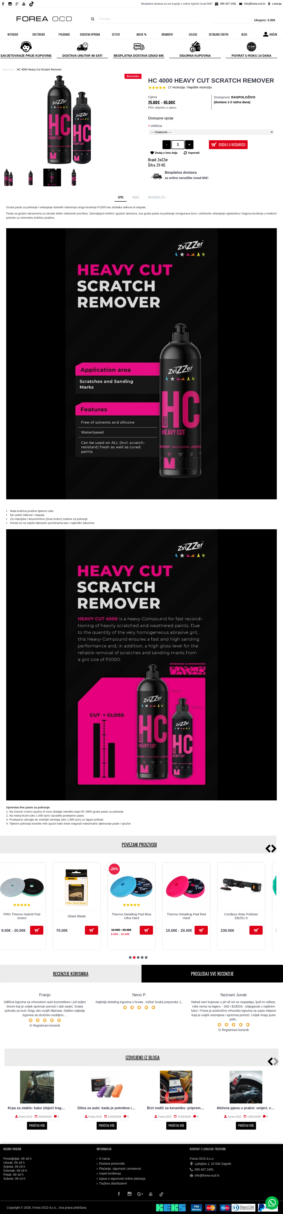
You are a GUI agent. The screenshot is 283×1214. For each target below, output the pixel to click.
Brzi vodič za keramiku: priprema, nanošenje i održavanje (176, 1108)
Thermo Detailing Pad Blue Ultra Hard (131, 916)
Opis (120, 197)
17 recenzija (176, 87)
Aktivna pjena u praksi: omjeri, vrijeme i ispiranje (246, 1108)
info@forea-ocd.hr (204, 1176)
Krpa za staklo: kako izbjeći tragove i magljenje (37, 1108)
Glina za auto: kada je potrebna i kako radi (106, 1108)
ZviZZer (163, 159)
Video (135, 197)
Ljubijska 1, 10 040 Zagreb (210, 1164)
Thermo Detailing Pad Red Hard (186, 916)
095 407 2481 (202, 1170)
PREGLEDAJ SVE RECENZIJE (212, 973)
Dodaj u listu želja (166, 152)
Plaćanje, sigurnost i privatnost (119, 1169)
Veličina (156, 126)
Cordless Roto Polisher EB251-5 (241, 916)
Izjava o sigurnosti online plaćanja (121, 1179)
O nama (103, 1159)
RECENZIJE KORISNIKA (70, 973)
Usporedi (193, 152)
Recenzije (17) (156, 197)
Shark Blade (77, 916)
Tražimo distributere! (112, 1183)
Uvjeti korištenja (109, 1173)
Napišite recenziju (199, 87)
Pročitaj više (37, 1125)
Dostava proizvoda (111, 1163)
